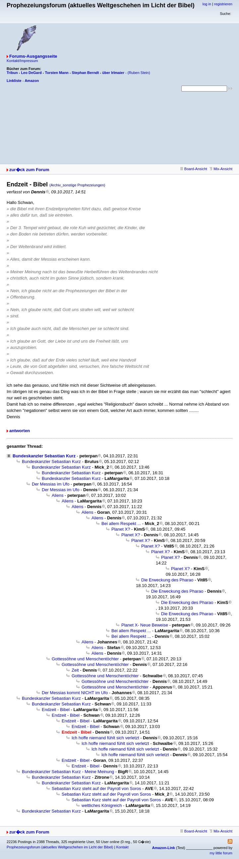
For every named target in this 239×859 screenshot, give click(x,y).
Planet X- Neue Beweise (144, 625)
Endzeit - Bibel (56, 709)
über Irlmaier (113, 73)
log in (207, 4)
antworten (19, 430)
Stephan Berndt (85, 73)
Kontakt (122, 847)
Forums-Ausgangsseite (33, 56)
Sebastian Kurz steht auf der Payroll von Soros (96, 788)
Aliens (57, 495)
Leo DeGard (31, 73)
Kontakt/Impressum (22, 61)
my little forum (221, 853)
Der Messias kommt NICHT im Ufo (75, 692)
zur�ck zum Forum (29, 169)
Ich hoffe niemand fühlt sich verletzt (105, 737)
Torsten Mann (57, 73)
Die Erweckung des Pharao (167, 579)
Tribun (12, 73)
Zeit (75, 670)
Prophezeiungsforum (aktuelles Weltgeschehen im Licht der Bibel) (60, 847)
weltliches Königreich (102, 805)
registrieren (223, 4)
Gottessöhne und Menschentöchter (85, 658)
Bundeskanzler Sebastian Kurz (44, 455)
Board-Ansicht (193, 169)
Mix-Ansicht (220, 169)
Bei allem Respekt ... (121, 523)
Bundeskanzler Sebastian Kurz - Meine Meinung (68, 771)
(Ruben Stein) (139, 73)
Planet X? (120, 529)
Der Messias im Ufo (50, 484)
